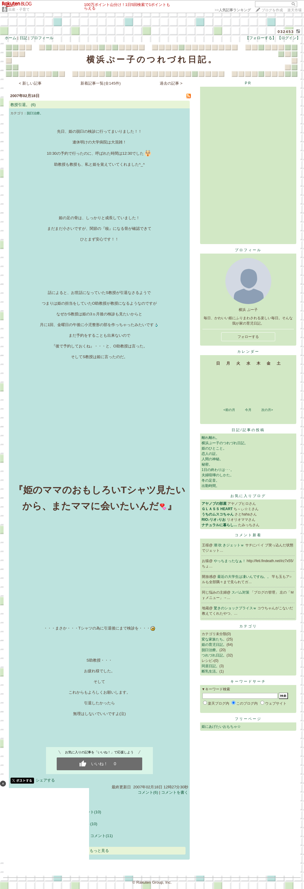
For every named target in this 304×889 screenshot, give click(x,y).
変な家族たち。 (214, 639)
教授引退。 (20, 104)
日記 (23, 38)
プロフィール (41, 38)
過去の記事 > (171, 83)
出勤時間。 (210, 486)
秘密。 (207, 464)
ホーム (10, 38)
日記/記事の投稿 (248, 430)
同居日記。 (210, 666)
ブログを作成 (272, 10)
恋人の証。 (210, 454)
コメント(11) (101, 835)
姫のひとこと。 (214, 448)
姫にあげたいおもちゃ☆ (221, 727)
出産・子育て (19, 9)
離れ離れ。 (210, 438)
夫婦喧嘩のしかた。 (218, 475)
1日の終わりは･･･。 (218, 470)
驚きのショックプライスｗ (235, 608)
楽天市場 (294, 10)
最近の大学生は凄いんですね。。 (244, 577)
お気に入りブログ (248, 496)
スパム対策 (241, 592)
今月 (248, 410)
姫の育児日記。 (214, 645)
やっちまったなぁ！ (230, 561)
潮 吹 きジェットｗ (229, 545)
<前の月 (229, 410)
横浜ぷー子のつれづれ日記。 (225, 443)
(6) (33, 104)
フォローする (248, 337)
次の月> (267, 410)
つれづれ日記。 (214, 655)
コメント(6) (148, 792)
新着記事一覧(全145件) (100, 83)
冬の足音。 (210, 480)
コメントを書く (174, 792)
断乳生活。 (210, 671)
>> (233, 10)
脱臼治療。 (35, 113)
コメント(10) (90, 812)
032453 (286, 31)
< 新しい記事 (30, 83)
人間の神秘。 (212, 459)
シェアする (45, 780)
